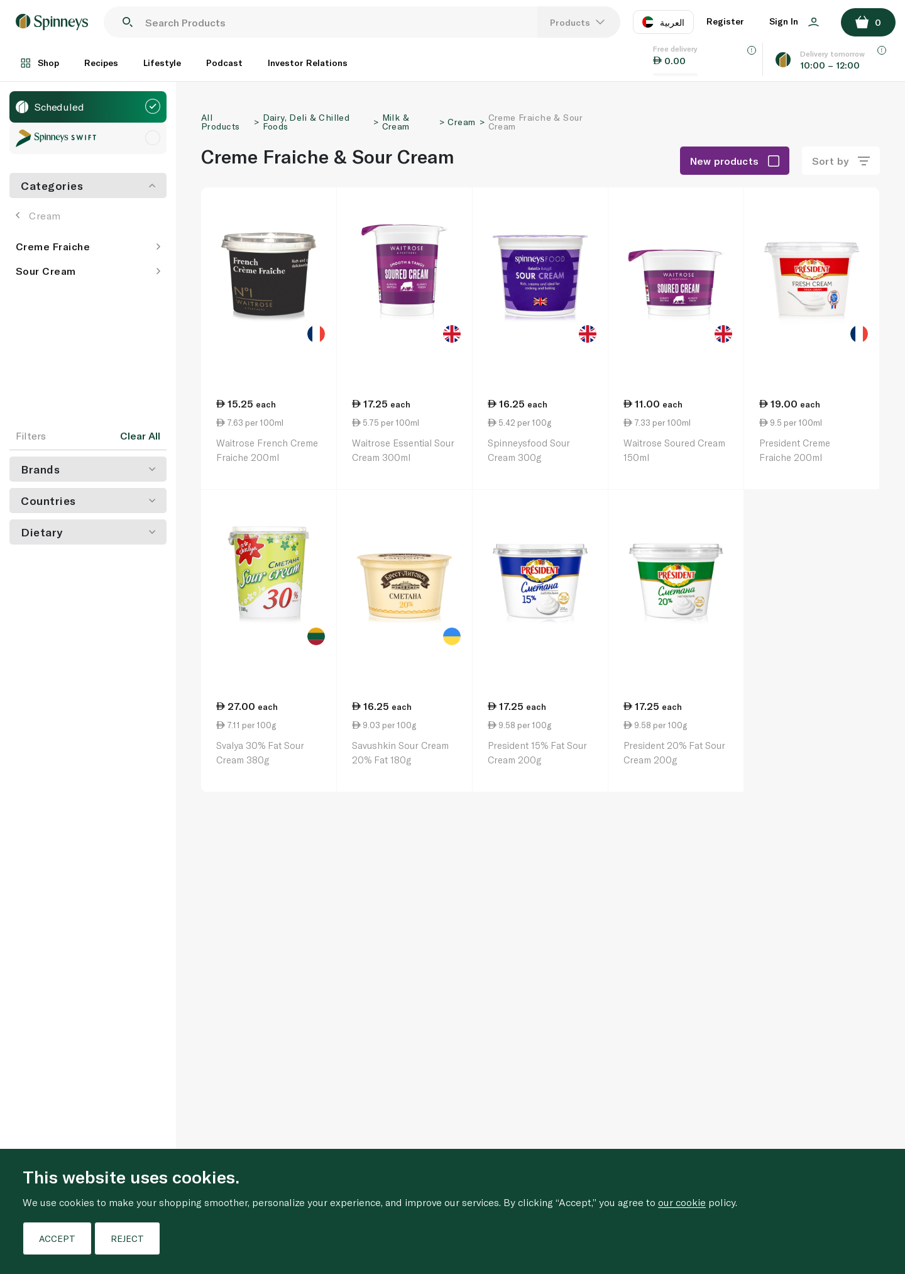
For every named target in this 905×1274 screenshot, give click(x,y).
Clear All (140, 436)
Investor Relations (308, 62)
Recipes (101, 62)
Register (725, 21)
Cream (38, 215)
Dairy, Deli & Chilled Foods (306, 121)
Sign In (794, 21)
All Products (220, 121)
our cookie (682, 1202)
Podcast (224, 62)
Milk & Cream (396, 121)
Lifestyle (162, 62)
